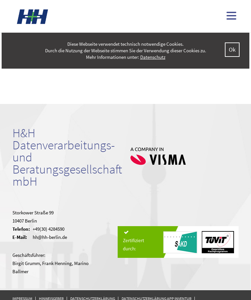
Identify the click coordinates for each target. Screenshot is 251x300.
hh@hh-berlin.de (50, 237)
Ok (232, 49)
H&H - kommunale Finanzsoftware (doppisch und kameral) (33, 16)
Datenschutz (152, 57)
